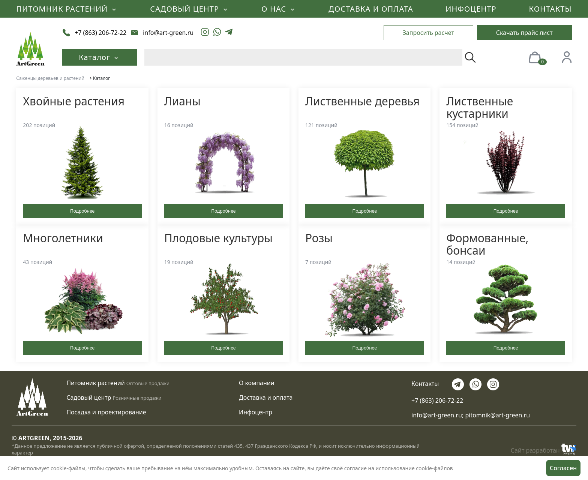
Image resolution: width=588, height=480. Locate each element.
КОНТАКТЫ (550, 9)
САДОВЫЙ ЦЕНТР (189, 9)
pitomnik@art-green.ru (497, 415)
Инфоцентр (255, 412)
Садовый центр (88, 397)
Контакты (425, 384)
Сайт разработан (543, 449)
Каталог (99, 57)
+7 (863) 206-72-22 (437, 400)
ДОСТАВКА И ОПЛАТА (370, 9)
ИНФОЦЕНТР (471, 9)
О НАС (278, 9)
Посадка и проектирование (106, 412)
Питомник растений (95, 383)
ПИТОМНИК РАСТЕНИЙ (66, 9)
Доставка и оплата (265, 397)
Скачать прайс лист (524, 32)
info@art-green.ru (436, 415)
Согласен (563, 468)
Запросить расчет (428, 32)
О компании (256, 383)
